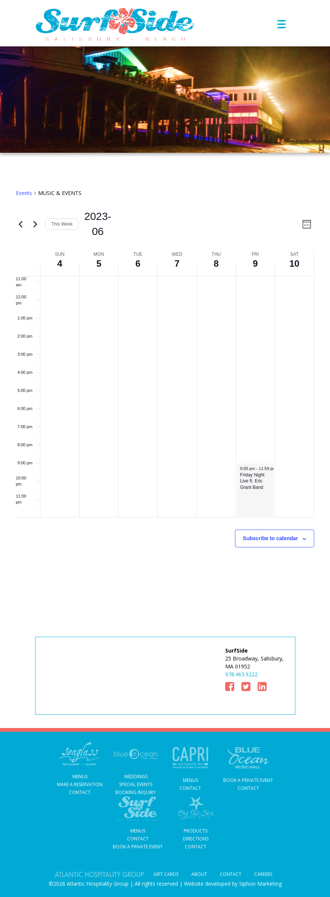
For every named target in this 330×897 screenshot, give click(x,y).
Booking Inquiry (135, 792)
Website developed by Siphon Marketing (233, 883)
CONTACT (195, 846)
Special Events (135, 784)
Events (24, 193)
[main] (165, 386)
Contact (80, 792)
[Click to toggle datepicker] (93, 224)
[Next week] (35, 224)
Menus (79, 776)
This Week (61, 224)
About (199, 874)
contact (190, 788)
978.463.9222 (241, 674)
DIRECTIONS (196, 839)
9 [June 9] (255, 263)
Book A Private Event (248, 780)
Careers (263, 874)
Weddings (135, 776)
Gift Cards (165, 874)
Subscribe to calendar (270, 538)
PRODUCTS (195, 831)
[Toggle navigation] (285, 24)
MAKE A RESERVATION (80, 784)
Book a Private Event (138, 846)
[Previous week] (20, 224)
